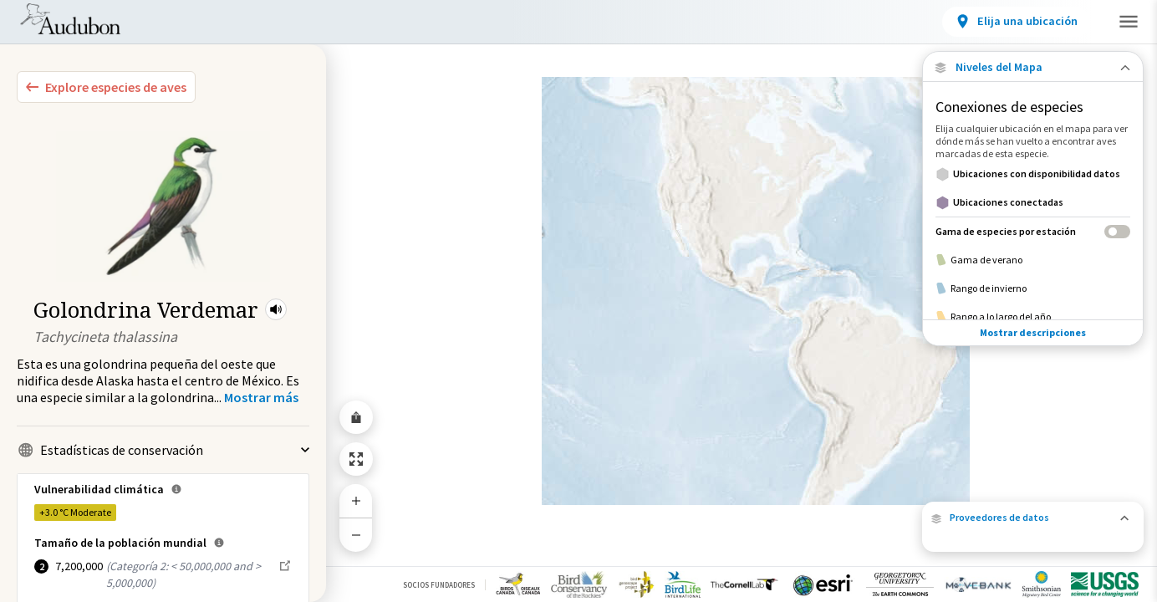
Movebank (1113, 494)
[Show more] (261, 397)
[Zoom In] (356, 501)
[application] (578, 301)
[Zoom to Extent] (356, 459)
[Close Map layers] (1033, 67)
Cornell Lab (960, 527)
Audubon (948, 538)
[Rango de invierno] (1032, 288)
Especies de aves (209, 24)
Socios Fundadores (439, 584)
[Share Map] (356, 417)
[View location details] (897, 22)
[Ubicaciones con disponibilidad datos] (1032, 174)
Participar (1022, 20)
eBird (1108, 516)
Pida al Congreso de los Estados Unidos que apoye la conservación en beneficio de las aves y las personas (470, 516)
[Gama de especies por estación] (1032, 231)
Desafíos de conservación (484, 24)
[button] (276, 309)
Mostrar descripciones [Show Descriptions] (1033, 332)
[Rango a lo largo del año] (1032, 317)
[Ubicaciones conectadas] (1032, 202)
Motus (1044, 505)
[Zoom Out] (356, 535)
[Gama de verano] (1032, 260)
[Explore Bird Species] (106, 87)
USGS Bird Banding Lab (983, 505)
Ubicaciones (333, 24)
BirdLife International (1063, 527)
